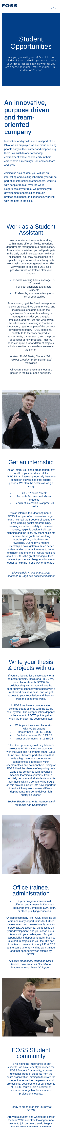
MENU (54, 8)
